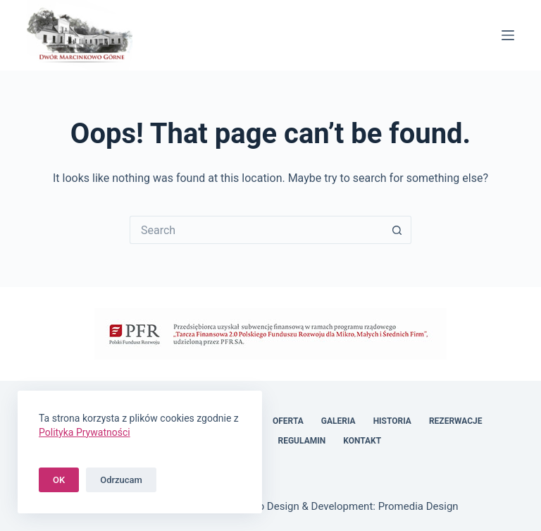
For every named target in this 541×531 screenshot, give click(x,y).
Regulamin (302, 441)
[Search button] (397, 230)
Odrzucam (121, 480)
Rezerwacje (456, 421)
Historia (392, 421)
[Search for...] (256, 230)
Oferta (288, 421)
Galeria (338, 421)
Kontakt (362, 441)
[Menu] (508, 35)
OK (59, 480)
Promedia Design (418, 506)
